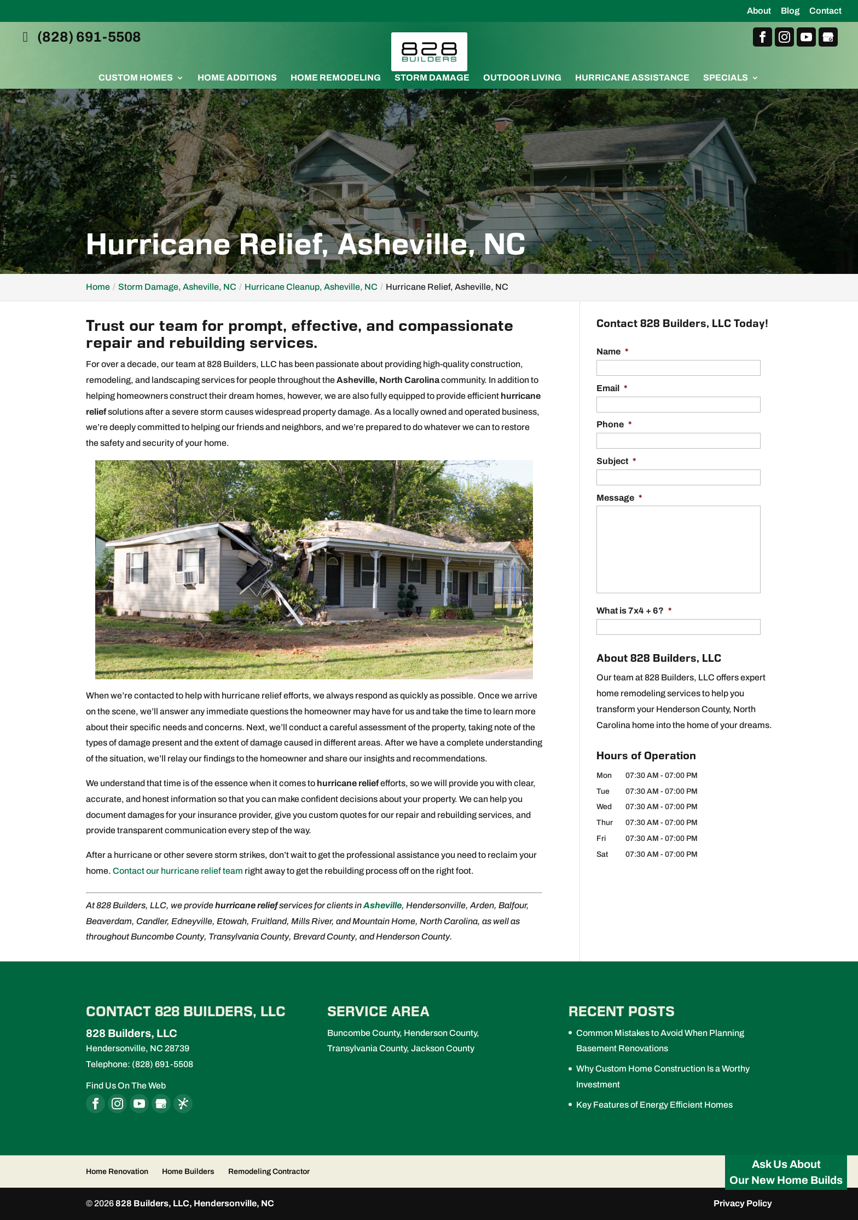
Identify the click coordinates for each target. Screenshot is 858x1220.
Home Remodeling (336, 78)
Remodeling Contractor (269, 1171)
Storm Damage (432, 78)
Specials (725, 78)
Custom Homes (135, 78)
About (759, 11)
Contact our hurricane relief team (178, 870)
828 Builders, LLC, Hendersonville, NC (194, 1203)
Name (612, 351)
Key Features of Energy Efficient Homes (654, 1104)
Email (612, 388)
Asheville (382, 905)
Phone (614, 424)
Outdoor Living (522, 78)
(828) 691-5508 (78, 37)
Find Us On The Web (126, 1085)
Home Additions (237, 78)
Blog (790, 11)
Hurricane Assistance (632, 78)
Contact (825, 11)
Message (619, 497)
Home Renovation (117, 1171)
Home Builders (188, 1171)
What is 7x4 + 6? (634, 610)
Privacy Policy (743, 1203)
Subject (616, 461)
